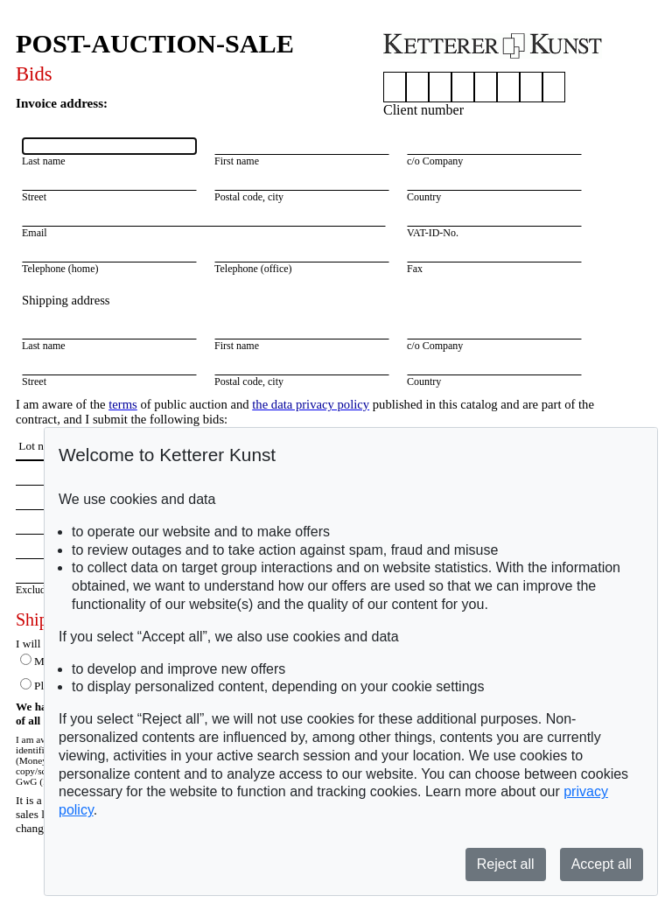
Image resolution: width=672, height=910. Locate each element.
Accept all (601, 864)
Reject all (506, 864)
